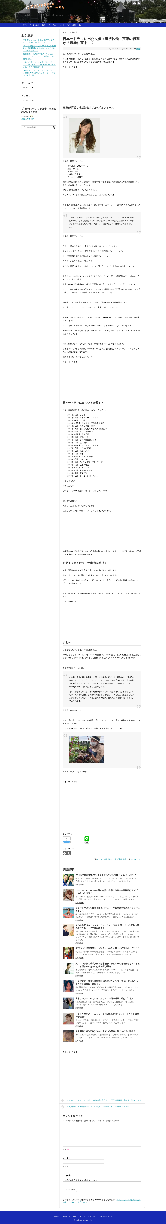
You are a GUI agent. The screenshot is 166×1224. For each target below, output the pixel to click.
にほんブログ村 (27, 119)
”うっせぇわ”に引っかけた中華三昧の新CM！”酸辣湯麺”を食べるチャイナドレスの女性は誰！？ (39, 48)
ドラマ (99, 859)
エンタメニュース (85, 1220)
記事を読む (80, 885)
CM (80, 25)
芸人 (54, 25)
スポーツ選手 (71, 25)
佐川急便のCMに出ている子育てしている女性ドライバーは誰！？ (106, 875)
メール (67, 1158)
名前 (66, 1149)
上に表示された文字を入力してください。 (80, 1180)
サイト (65, 1166)
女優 (48, 25)
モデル (25, 25)
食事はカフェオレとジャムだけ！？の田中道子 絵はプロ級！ (105, 998)
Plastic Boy (135, 859)
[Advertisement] (102, 84)
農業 (125, 859)
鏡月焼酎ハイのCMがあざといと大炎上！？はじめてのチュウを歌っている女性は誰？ (39, 56)
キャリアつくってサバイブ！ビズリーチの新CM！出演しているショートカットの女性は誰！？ (39, 72)
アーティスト (34, 25)
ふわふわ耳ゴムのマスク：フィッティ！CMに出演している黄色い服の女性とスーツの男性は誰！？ (39, 64)
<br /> (70, 528)
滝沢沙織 (118, 859)
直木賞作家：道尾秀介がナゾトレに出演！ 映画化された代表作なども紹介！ (96, 1107)
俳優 (43, 25)
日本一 (111, 859)
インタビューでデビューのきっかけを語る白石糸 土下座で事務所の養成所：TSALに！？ (101, 1100)
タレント (61, 25)
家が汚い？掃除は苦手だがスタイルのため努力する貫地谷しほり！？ (108, 948)
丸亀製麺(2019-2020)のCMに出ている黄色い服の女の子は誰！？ (106, 1031)
